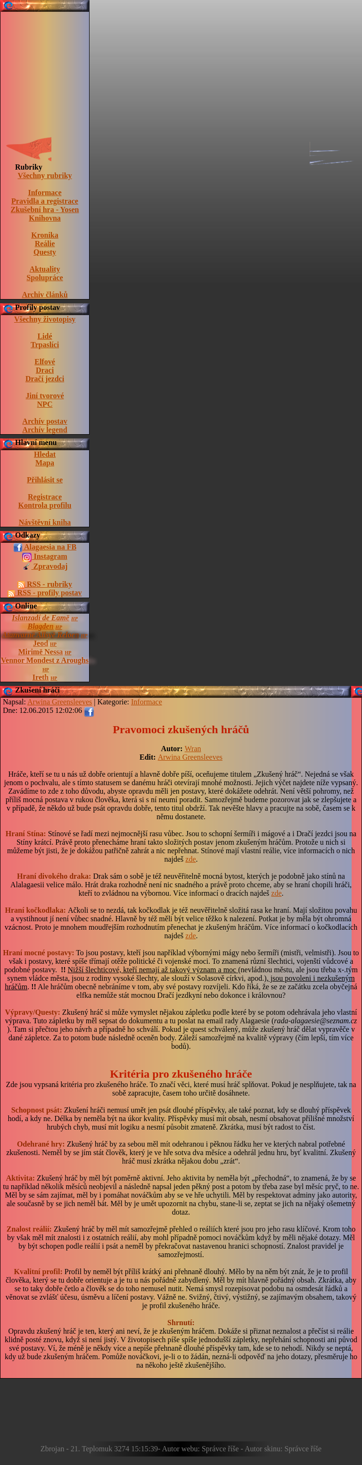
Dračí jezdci (44, 379)
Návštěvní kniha (45, 522)
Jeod (40, 643)
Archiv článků (44, 295)
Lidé (44, 336)
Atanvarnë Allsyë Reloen (40, 635)
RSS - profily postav (45, 593)
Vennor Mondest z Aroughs (45, 660)
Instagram (44, 557)
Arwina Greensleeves (190, 757)
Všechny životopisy (44, 319)
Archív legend (44, 430)
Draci (45, 370)
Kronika (44, 235)
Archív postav (44, 421)
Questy (44, 252)
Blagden (40, 626)
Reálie (45, 244)
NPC (45, 404)
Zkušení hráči (37, 690)
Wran (193, 749)
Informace (44, 192)
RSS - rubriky (44, 584)
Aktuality (45, 269)
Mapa (44, 463)
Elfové (44, 362)
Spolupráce (44, 278)
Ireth (41, 677)
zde (190, 859)
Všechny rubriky (44, 175)
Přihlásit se (45, 480)
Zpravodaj (45, 567)
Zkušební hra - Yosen (45, 210)
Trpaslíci (45, 345)
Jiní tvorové (44, 396)
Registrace (45, 497)
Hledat (45, 454)
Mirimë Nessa (40, 652)
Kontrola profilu (45, 505)
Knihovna (45, 218)
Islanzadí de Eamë (40, 618)
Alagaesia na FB (44, 547)
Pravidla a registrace (44, 201)
